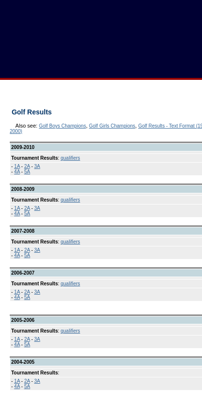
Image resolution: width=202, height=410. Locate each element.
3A (37, 166)
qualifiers (70, 158)
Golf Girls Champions (112, 126)
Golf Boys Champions (62, 126)
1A (17, 166)
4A (17, 171)
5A (27, 171)
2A (27, 166)
